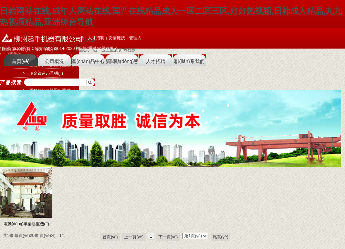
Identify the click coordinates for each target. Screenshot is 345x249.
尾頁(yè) (220, 237)
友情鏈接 (116, 37)
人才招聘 (155, 61)
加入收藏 (42, 49)
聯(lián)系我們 (189, 61)
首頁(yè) (21, 61)
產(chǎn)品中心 (88, 61)
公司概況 (54, 61)
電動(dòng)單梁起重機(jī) (26, 223)
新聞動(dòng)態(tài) (121, 61)
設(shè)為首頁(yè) (15, 49)
